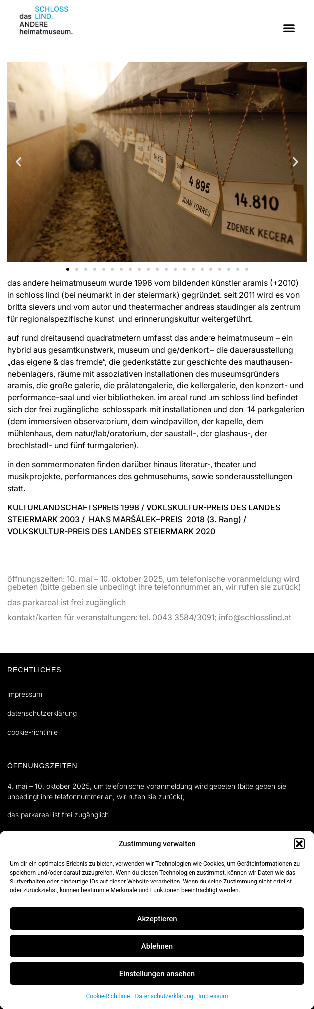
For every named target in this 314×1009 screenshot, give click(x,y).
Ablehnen (157, 946)
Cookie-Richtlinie (108, 996)
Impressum (213, 996)
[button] (299, 844)
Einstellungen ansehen (157, 973)
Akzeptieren (157, 918)
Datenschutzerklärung (164, 996)
